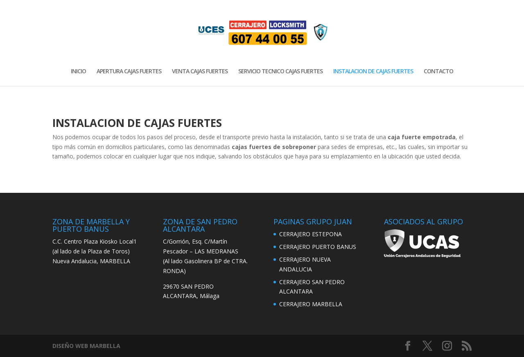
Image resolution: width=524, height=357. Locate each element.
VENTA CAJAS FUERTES (200, 71)
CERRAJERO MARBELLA (310, 304)
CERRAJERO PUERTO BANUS (317, 247)
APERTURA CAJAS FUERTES (129, 71)
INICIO (78, 71)
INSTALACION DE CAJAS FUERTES (373, 71)
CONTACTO (438, 71)
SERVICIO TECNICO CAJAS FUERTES (280, 71)
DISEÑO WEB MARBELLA (86, 346)
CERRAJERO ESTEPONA (310, 234)
